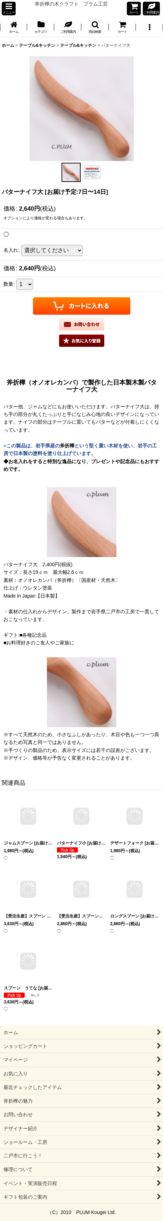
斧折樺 (67, 445)
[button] (9, 8)
